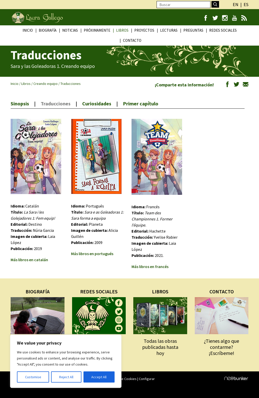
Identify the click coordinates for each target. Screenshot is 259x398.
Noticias (70, 30)
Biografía (47, 30)
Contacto (132, 40)
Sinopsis (20, 103)
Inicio (28, 30)
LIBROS (160, 291)
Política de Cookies (122, 378)
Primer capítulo (140, 103)
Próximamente (97, 30)
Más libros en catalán (29, 259)
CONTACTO (221, 291)
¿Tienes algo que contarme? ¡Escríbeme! (221, 347)
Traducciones (56, 103)
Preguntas (193, 30)
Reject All (66, 377)
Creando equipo (45, 83)
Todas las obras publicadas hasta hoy (160, 347)
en (235, 4)
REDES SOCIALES (99, 291)
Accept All (98, 377)
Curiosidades (96, 103)
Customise (33, 377)
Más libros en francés (150, 266)
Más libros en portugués (92, 253)
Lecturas (169, 30)
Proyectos (144, 30)
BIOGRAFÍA (38, 291)
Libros (122, 30)
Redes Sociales (223, 30)
